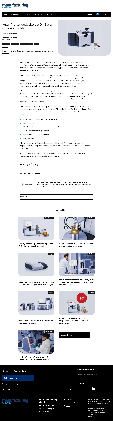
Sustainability (14, 44)
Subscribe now (67, 335)
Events (36, 14)
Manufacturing (5, 44)
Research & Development (26, 44)
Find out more (7, 389)
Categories (14, 14)
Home (6, 14)
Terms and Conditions (73, 403)
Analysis (37, 44)
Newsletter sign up (47, 409)
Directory (45, 14)
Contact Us (44, 412)
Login (105, 14)
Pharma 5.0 (27, 14)
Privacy (67, 406)
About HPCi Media (46, 405)
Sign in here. (20, 384)
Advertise (68, 400)
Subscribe (92, 14)
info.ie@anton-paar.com (49, 156)
